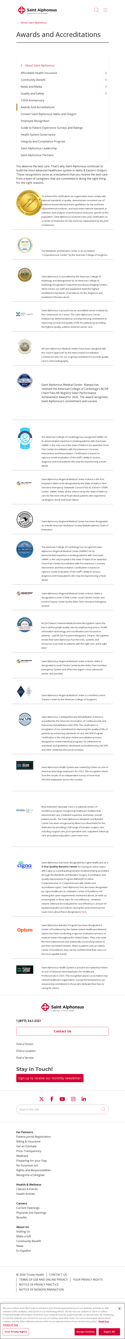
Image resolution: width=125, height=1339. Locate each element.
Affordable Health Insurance (39, 73)
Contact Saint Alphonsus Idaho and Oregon (48, 114)
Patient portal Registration (33, 1137)
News (19, 1246)
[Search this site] (62, 1109)
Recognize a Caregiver (30, 1175)
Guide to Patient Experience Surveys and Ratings (52, 128)
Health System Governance (38, 134)
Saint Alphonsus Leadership (39, 148)
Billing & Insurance (28, 1141)
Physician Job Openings (31, 1213)
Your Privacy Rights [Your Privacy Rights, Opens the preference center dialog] (16, 1331)
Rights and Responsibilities (33, 1170)
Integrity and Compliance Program (43, 141)
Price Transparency (28, 1151)
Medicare (22, 1156)
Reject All (109, 1331)
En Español (23, 1251)
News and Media (31, 87)
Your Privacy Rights (88, 1279)
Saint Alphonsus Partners (37, 155)
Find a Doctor (24, 1044)
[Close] (119, 1308)
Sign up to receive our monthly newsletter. (49, 1078)
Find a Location (26, 1051)
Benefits (21, 1217)
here (85, 835)
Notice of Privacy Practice (39, 1284)
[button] (106, 9)
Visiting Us (23, 1231)
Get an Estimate (26, 1146)
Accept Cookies (85, 1331)
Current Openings (28, 1208)
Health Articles (25, 1194)
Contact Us (62, 1031)
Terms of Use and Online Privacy (43, 1279)
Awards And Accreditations (38, 107)
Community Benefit (33, 80)
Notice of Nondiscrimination (41, 1289)
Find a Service (25, 1058)
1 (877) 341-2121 (28, 1021)
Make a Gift (23, 1236)
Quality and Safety (32, 93)
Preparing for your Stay (31, 1160)
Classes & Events (27, 1189)
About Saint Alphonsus (40, 65)
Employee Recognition (35, 121)
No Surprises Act (27, 1165)
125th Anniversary (32, 100)
